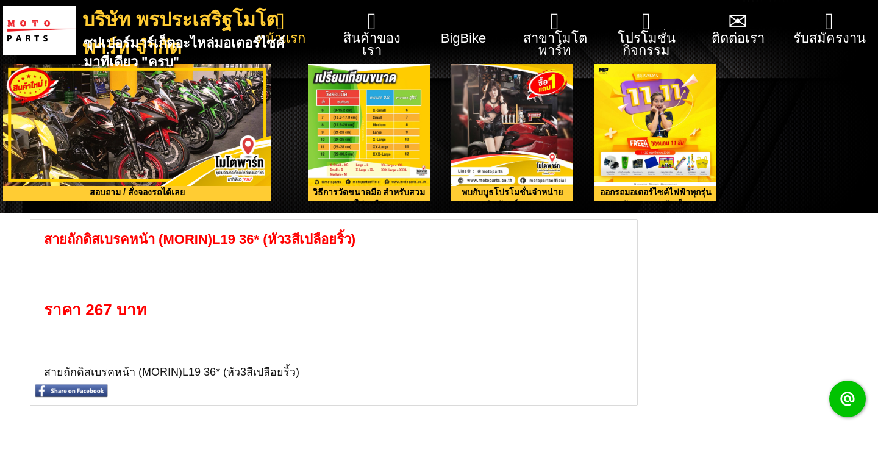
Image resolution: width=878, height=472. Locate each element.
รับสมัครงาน (829, 28)
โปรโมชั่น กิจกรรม (647, 34)
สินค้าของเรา (372, 34)
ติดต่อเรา (738, 28)
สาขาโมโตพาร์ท (555, 34)
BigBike (464, 23)
